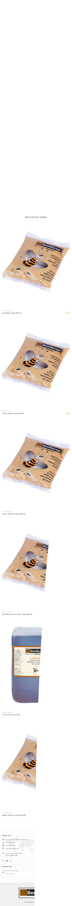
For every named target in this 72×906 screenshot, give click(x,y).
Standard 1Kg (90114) (11, 313)
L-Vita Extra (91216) (11, 715)
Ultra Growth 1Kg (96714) (13, 514)
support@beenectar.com (12, 848)
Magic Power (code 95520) (14, 815)
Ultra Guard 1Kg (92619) (13, 413)
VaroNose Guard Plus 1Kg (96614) (17, 614)
